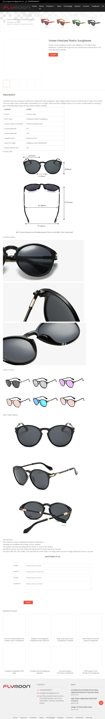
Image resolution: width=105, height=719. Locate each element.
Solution (77, 6)
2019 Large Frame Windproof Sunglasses (90, 672)
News (59, 6)
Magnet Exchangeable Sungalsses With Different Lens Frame (40, 640)
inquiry (53, 55)
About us (41, 7)
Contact (86, 6)
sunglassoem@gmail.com (14, 1)
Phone (15, 577)
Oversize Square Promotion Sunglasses (65, 672)
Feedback (95, 6)
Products (49, 6)
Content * (17, 583)
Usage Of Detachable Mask (81, 707)
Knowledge (68, 6)
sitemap (89, 717)
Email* (15, 565)
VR (103, 6)
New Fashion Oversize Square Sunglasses (90, 640)
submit (28, 602)
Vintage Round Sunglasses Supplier (40, 672)
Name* (16, 571)
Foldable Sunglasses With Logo (14, 672)
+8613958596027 (33, 1)
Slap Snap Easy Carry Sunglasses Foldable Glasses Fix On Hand (65, 640)
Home (34, 6)
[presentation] (28, 595)
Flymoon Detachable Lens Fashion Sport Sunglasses (14, 640)
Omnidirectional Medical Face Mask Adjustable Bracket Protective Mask (85, 691)
